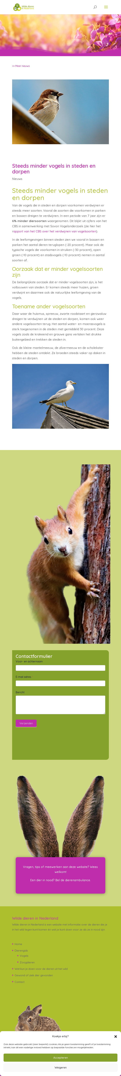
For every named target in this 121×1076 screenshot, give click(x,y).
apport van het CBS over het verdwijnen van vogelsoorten (54, 231)
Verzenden (26, 723)
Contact (19, 982)
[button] (115, 1036)
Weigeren (61, 1067)
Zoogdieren (27, 962)
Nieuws (17, 179)
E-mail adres (24, 677)
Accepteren (60, 1057)
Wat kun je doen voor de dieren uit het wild (41, 969)
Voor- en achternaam (29, 661)
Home (18, 944)
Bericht (20, 692)
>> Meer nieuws (21, 66)
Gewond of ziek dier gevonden (34, 975)
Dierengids (21, 950)
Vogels (24, 955)
